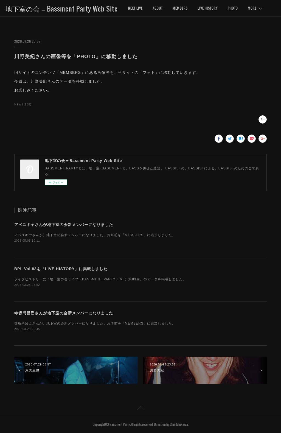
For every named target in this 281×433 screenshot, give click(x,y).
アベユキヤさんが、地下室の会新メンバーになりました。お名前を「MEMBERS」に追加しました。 (95, 235)
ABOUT (158, 8)
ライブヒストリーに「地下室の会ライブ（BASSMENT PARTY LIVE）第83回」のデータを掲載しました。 (100, 279)
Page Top (140, 409)
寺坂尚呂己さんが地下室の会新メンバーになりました (63, 313)
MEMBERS (180, 8)
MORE (252, 8)
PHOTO (233, 8)
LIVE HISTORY (208, 8)
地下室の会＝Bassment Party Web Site (61, 8)
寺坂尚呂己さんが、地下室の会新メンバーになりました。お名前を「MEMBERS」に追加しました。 (95, 323)
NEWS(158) (22, 104)
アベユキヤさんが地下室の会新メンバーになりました (63, 224)
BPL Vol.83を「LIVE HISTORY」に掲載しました (61, 269)
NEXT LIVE (135, 8)
